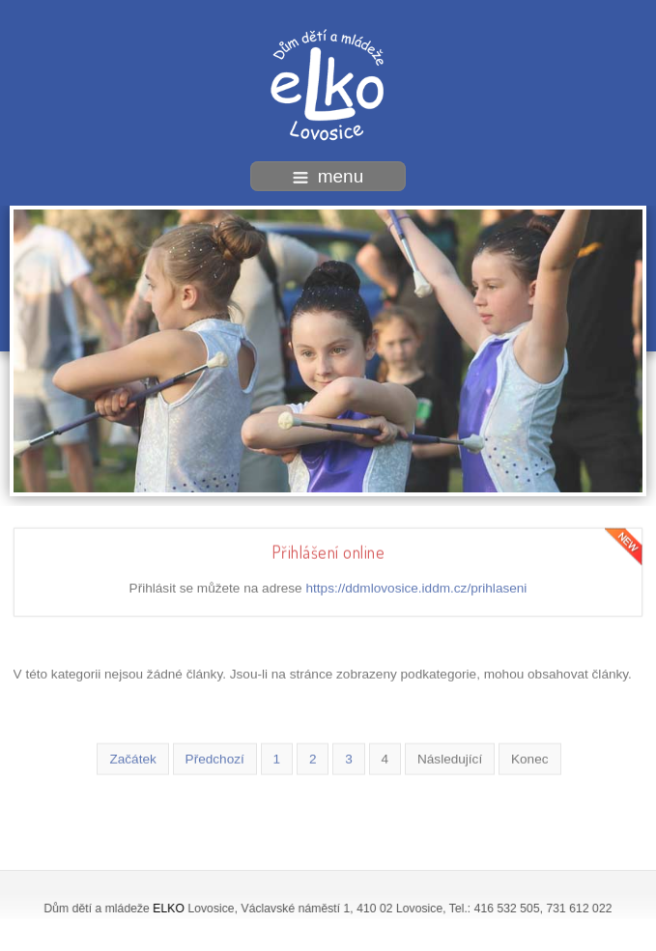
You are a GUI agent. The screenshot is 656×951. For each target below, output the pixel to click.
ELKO (169, 908)
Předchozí (214, 757)
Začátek (132, 757)
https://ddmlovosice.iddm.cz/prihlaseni (416, 586)
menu (328, 176)
